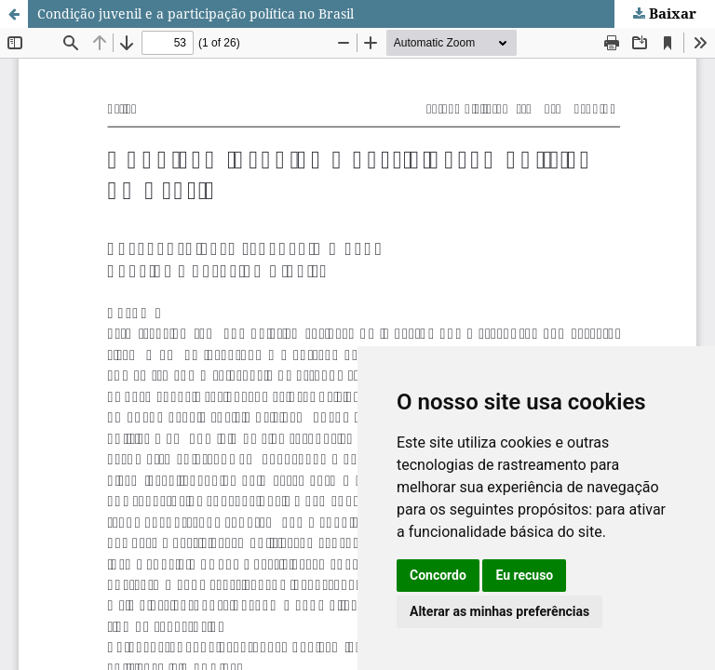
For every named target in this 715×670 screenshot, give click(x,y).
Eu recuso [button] (524, 575)
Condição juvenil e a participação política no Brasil (195, 13)
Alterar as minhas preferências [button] (499, 611)
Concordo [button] (438, 575)
